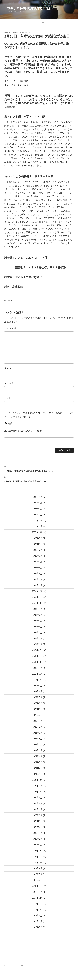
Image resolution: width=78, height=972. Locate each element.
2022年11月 (37, 674)
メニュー (39, 22)
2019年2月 (37, 880)
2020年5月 (37, 821)
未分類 (10, 300)
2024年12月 (37, 591)
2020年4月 (37, 827)
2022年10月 (37, 680)
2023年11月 (37, 656)
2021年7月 (37, 744)
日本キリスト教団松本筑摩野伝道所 (27, 8)
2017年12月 (37, 898)
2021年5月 (37, 750)
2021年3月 (37, 762)
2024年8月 (37, 615)
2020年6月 (37, 815)
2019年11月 (37, 856)
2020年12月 (37, 780)
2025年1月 (37, 585)
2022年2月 (37, 727)
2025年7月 (37, 550)
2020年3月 (37, 833)
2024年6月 (37, 626)
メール (9, 383)
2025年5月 (37, 562)
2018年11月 (37, 886)
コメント (10, 328)
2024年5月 (37, 632)
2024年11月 (37, 597)
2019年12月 (37, 850)
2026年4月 (37, 497)
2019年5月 (37, 874)
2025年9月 (37, 538)
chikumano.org (23, 32)
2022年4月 (37, 715)
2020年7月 (37, 809)
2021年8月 (37, 738)
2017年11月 (37, 904)
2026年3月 (37, 503)
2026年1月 (37, 514)
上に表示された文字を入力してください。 (25, 431)
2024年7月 (37, 621)
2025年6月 (37, 556)
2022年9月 (37, 685)
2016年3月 (37, 927)
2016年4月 (37, 921)
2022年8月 (37, 691)
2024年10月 (37, 603)
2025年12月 (37, 520)
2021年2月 (37, 768)
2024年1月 (37, 644)
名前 (7, 368)
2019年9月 (37, 868)
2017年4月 (37, 915)
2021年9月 (37, 733)
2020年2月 (37, 839)
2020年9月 (37, 797)
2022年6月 (37, 703)
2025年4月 (37, 567)
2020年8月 (37, 803)
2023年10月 (37, 662)
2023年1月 (37, 668)
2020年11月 (37, 786)
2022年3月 (37, 721)
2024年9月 (37, 609)
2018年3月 (37, 892)
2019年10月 (37, 862)
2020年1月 (37, 845)
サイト (7, 398)
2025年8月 (37, 544)
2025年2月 (37, 579)
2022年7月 (37, 697)
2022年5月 (37, 709)
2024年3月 (37, 638)
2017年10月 (37, 909)
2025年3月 (37, 573)
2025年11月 (37, 526)
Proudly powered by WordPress (14, 966)
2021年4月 (37, 756)
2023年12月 (37, 650)
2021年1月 (37, 774)
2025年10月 (37, 532)
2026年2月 (37, 508)
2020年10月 (37, 791)
